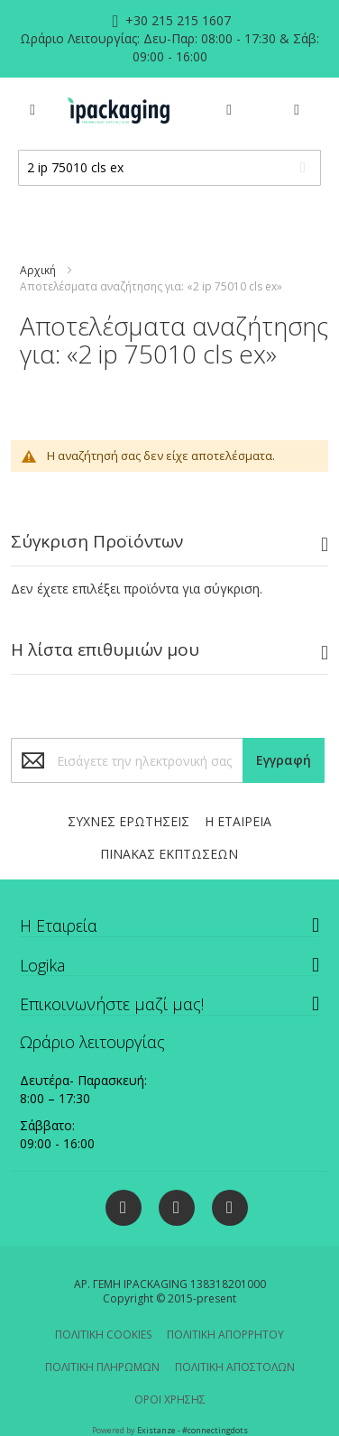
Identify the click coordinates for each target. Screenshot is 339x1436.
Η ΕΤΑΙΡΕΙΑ (238, 821)
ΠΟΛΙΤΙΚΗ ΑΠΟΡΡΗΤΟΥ (225, 1334)
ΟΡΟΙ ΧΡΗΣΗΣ (170, 1399)
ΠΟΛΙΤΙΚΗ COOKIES (103, 1334)
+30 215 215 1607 (176, 20)
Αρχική (38, 270)
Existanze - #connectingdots (192, 1430)
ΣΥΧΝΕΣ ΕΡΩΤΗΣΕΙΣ (128, 821)
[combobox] (169, 168)
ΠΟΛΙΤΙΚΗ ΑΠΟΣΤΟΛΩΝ (235, 1367)
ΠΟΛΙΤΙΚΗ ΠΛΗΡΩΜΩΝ (102, 1367)
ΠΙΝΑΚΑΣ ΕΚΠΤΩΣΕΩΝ (169, 853)
